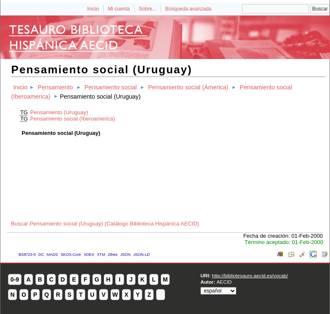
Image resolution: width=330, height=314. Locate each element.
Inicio (93, 9)
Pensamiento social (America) (188, 87)
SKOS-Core (71, 254)
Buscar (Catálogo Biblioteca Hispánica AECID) (105, 223)
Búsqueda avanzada (188, 9)
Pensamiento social (110, 87)
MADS (52, 254)
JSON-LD (141, 254)
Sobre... (148, 9)
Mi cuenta (119, 9)
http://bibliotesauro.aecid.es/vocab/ (250, 275)
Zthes (113, 254)
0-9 (15, 279)
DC (41, 254)
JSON (125, 254)
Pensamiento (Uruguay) (59, 112)
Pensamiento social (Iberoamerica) (72, 118)
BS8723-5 (27, 254)
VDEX (89, 254)
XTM (101, 254)
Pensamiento (55, 87)
